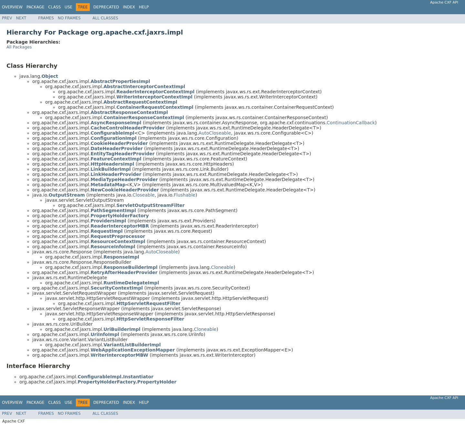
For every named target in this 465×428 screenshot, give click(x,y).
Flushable (184, 195)
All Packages (19, 47)
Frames (46, 18)
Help (144, 7)
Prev (7, 18)
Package (35, 7)
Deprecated (106, 7)
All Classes (105, 18)
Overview (12, 7)
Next (21, 18)
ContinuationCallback (351, 122)
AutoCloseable (215, 133)
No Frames (69, 18)
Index (129, 7)
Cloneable (222, 267)
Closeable (144, 195)
